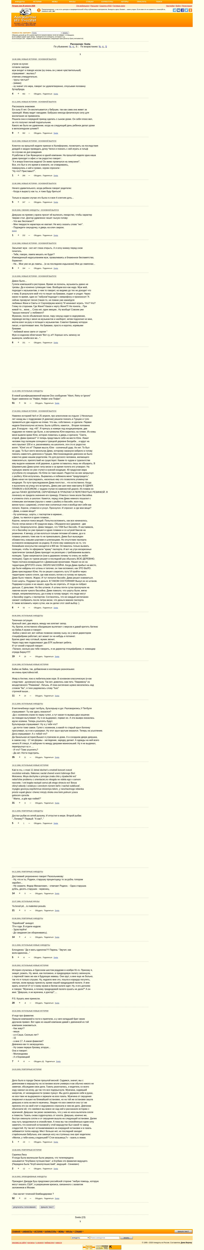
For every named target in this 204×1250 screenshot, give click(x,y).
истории (38, 1232)
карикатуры (50, 1232)
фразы (69, 1232)
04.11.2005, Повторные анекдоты (27, 872)
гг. (74, 46)
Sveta (56, 94)
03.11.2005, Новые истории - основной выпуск (34, 102)
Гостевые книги (119, 6)
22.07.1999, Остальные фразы (26, 902)
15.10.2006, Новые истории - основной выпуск (34, 276)
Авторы (124, 2)
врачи (14, 231)
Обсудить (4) (39, 1061)
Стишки (89, 2)
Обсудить (37, 94)
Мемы (55, 2)
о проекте (40, 1243)
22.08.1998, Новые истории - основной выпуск (34, 184)
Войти (178, 6)
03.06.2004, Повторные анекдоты (27, 919)
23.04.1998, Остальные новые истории (30, 664)
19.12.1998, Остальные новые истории (30, 765)
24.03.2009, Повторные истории (27, 1069)
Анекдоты (20, 2)
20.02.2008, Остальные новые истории (30, 1011)
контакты (31, 1243)
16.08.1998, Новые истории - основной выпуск (34, 59)
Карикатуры (107, 2)
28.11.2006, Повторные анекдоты (27, 811)
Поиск (159, 2)
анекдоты (27, 1232)
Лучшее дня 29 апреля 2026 (23, 6)
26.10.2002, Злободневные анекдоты (29, 1177)
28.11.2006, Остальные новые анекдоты (31, 945)
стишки (78, 1232)
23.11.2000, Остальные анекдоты (27, 704)
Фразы (72, 2)
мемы (61, 1232)
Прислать (141, 2)
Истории (37, 2)
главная (16, 1232)
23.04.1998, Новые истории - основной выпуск (34, 243)
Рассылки (94, 6)
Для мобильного (82, 6)
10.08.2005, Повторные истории (27, 1150)
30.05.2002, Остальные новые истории (30, 965)
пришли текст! (183, 1231)
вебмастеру (49, 1243)
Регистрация (187, 6)
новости (59, 1243)
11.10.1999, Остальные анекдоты (27, 391)
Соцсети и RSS (106, 6)
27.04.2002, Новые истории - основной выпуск (34, 411)
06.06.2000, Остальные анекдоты (27, 616)
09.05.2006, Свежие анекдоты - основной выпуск (35, 210)
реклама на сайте (19, 1243)
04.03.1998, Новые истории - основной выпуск (34, 141)
